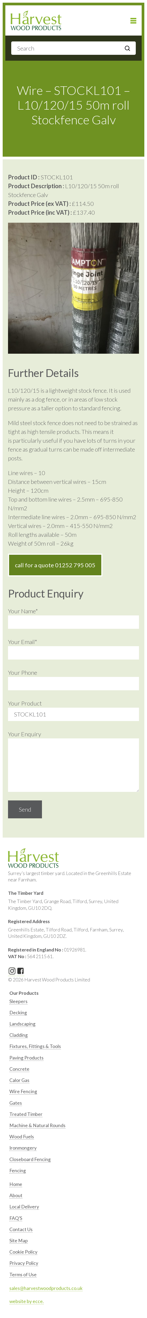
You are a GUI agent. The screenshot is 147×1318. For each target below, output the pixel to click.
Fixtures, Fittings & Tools (35, 1046)
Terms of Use (23, 1274)
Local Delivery (24, 1206)
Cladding (18, 1035)
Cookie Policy (23, 1252)
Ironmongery (23, 1148)
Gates (15, 1103)
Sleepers (18, 1001)
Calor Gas (19, 1080)
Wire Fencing (23, 1091)
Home (15, 1184)
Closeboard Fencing (30, 1159)
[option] (74, 1002)
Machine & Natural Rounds (37, 1125)
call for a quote (55, 565)
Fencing (17, 1170)
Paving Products (26, 1058)
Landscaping (22, 1024)
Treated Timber (25, 1114)
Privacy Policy (23, 1263)
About (15, 1195)
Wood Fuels (21, 1136)
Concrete (19, 1069)
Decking (18, 1012)
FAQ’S (15, 1218)
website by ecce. (26, 1301)
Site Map (18, 1240)
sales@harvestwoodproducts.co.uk (46, 1288)
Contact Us (21, 1229)
